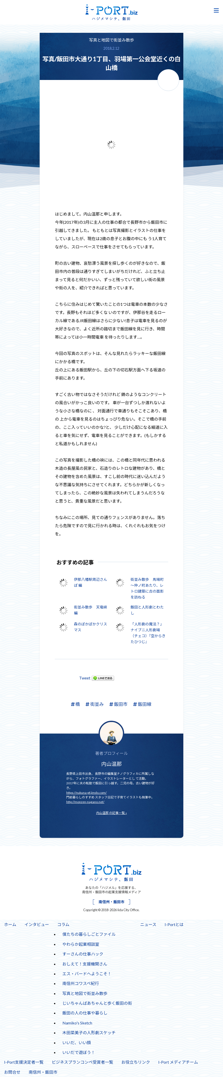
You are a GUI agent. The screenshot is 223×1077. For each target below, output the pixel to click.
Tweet (84, 677)
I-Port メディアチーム (178, 1062)
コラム (63, 924)
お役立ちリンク (135, 1062)
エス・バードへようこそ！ (87, 973)
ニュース (148, 924)
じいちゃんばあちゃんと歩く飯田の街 (97, 1003)
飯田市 (118, 704)
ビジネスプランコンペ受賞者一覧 (82, 1062)
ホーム (10, 924)
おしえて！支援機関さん (84, 963)
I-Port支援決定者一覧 (24, 1062)
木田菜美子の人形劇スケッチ (89, 1032)
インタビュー (37, 924)
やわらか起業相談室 (80, 944)
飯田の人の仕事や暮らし (85, 1012)
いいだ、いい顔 (76, 1042)
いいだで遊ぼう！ (78, 1052)
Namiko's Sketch (77, 1022)
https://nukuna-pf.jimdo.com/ (86, 793)
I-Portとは (174, 924)
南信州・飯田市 (111, 902)
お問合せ (12, 1072)
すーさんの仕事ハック (82, 953)
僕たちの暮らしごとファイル (89, 934)
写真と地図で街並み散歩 (111, 39)
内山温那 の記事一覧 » (111, 813)
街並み (95, 704)
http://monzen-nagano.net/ (85, 802)
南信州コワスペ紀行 (80, 983)
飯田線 (142, 704)
